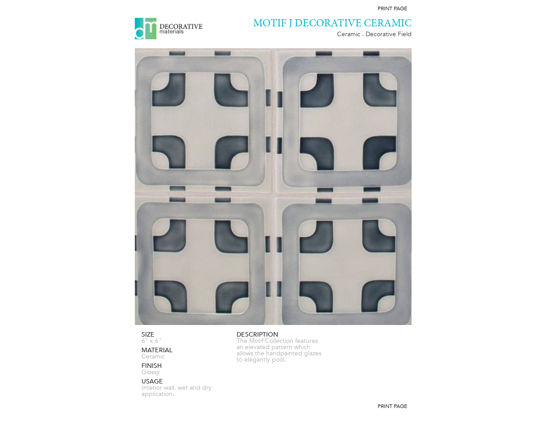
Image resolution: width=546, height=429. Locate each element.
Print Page (392, 8)
